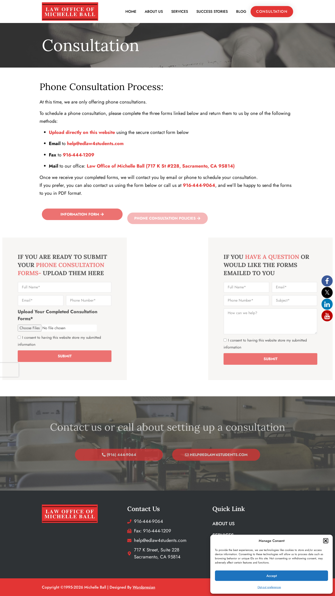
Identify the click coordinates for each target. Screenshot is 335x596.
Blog (241, 11)
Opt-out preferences (269, 587)
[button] (325, 540)
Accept (271, 575)
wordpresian (144, 587)
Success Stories (212, 11)
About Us (154, 11)
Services (179, 11)
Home (130, 11)
